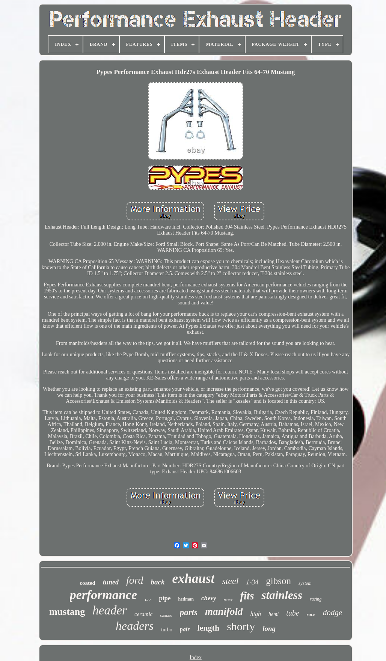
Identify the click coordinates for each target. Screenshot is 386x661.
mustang (67, 611)
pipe (164, 598)
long (269, 628)
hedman (186, 599)
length (208, 627)
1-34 (252, 582)
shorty (241, 626)
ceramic (143, 614)
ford (134, 580)
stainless (281, 595)
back (158, 582)
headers (135, 625)
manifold (224, 611)
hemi (273, 614)
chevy (208, 598)
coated (87, 583)
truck (228, 600)
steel (230, 581)
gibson (278, 581)
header (109, 610)
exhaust (193, 578)
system (305, 583)
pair (185, 629)
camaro (166, 615)
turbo (166, 629)
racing (315, 599)
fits (247, 596)
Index (196, 657)
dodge (332, 612)
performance (103, 595)
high (255, 614)
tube (292, 613)
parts (189, 612)
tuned (111, 582)
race (311, 614)
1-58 (148, 600)
